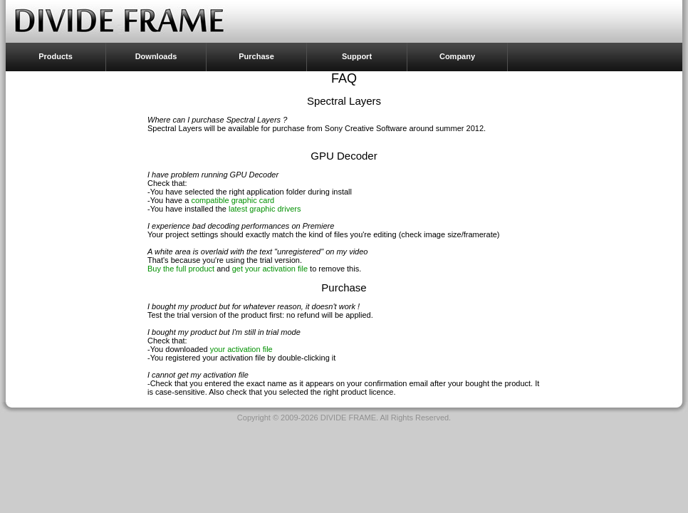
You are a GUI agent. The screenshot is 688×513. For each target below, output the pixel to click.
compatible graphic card (232, 200)
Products (55, 56)
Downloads (156, 56)
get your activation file (270, 268)
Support (357, 56)
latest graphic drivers (265, 208)
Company (457, 56)
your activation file (241, 349)
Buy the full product (180, 268)
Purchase (256, 56)
